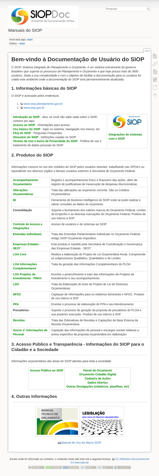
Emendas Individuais (27, 234)
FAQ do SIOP (22, 133)
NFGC (17, 294)
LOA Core (19, 254)
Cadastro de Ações (98, 378)
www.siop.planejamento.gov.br (43, 103)
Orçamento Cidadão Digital (97, 374)
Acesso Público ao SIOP (46, 370)
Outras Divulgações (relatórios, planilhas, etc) (97, 386)
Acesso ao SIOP (24, 125)
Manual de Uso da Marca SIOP (81, 442)
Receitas (19, 320)
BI (14, 200)
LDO (16, 284)
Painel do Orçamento (97, 370)
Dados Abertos (98, 382)
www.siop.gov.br (34, 107)
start (30, 39)
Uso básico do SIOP (26, 129)
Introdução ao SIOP (26, 117)
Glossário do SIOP (25, 137)
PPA (16, 304)
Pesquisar (149, 8)
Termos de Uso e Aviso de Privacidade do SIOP (45, 141)
